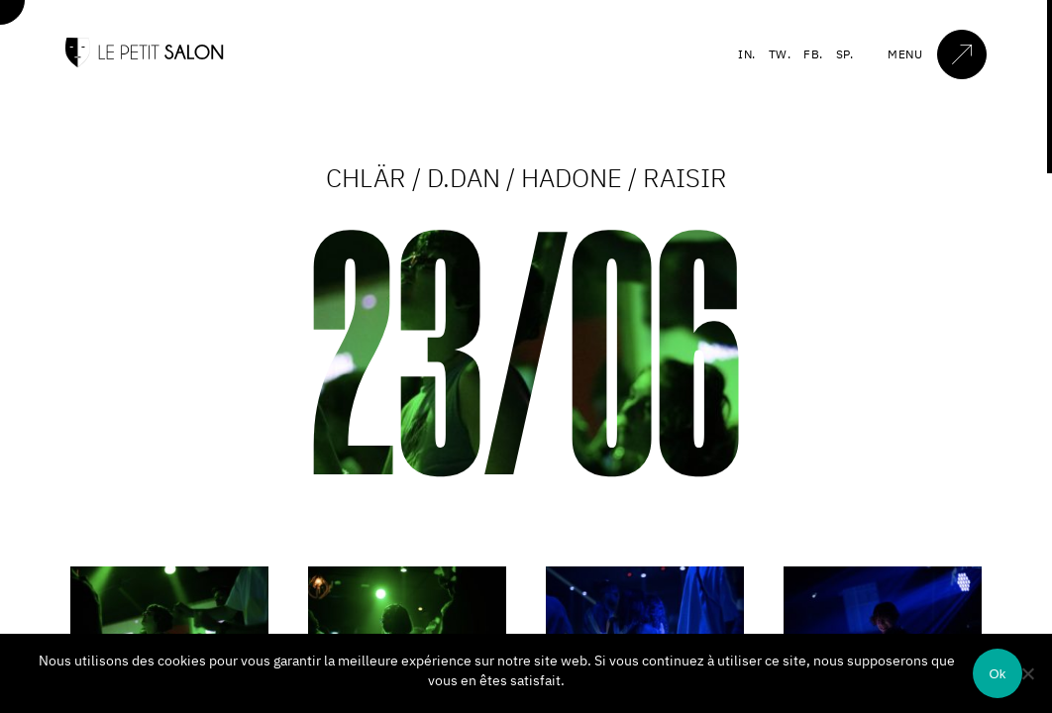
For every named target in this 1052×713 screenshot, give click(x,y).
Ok (997, 673)
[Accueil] (144, 62)
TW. (780, 54)
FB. (813, 54)
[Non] (1027, 673)
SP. (845, 54)
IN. (747, 54)
